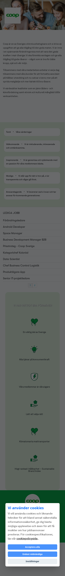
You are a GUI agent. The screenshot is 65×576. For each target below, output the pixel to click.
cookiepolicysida (26, 538)
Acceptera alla (32, 547)
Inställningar (32, 561)
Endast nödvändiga (32, 554)
